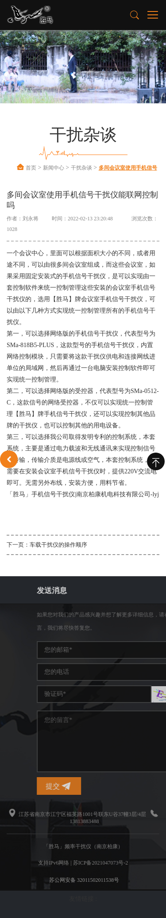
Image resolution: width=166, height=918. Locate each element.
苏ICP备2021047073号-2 (100, 863)
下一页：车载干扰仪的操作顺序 (47, 544)
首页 (31, 168)
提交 (115, 786)
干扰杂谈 (81, 168)
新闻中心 (53, 168)
